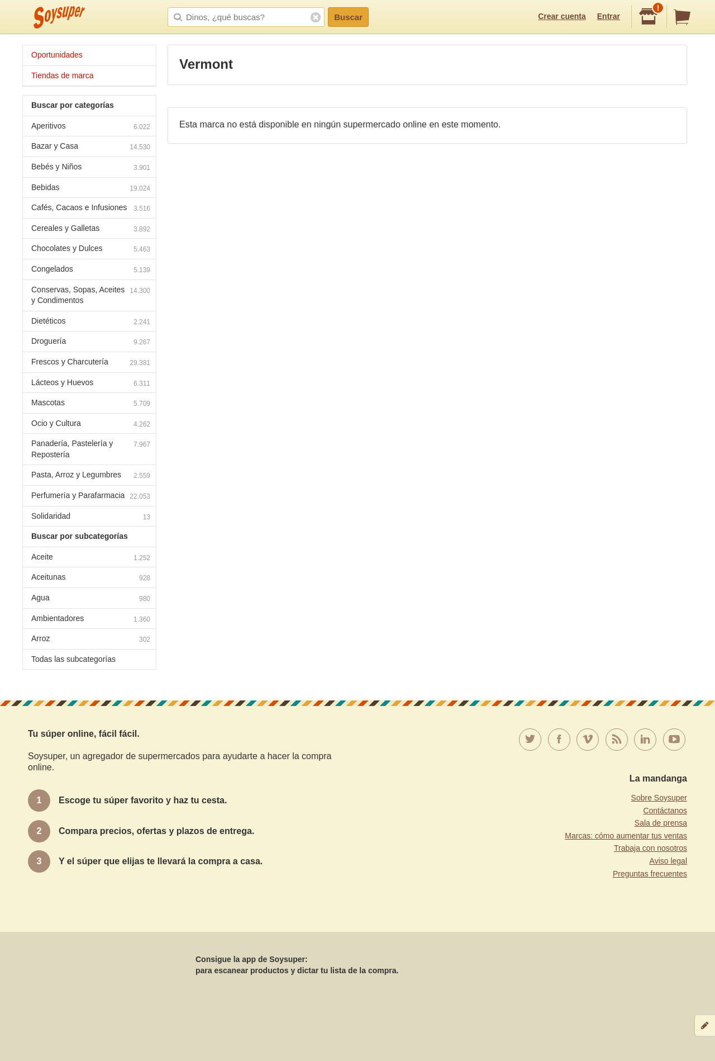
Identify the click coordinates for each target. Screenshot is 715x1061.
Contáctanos (665, 810)
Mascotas (90, 404)
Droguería (90, 342)
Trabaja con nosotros (650, 848)
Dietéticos (90, 322)
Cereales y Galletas (90, 229)
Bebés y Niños (90, 168)
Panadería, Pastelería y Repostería (90, 449)
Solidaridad (90, 517)
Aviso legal (668, 860)
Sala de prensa (661, 822)
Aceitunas (90, 578)
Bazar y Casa (90, 147)
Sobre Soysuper (659, 797)
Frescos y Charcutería (90, 363)
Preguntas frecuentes (650, 873)
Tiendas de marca (62, 75)
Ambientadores (90, 620)
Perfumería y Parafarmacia (90, 497)
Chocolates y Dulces (90, 249)
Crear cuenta (562, 16)
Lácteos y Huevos (90, 384)
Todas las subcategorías (73, 659)
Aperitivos (90, 127)
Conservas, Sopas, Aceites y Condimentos (90, 295)
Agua (90, 599)
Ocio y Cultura (90, 424)
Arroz (90, 640)
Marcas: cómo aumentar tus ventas (626, 835)
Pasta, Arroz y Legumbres (90, 476)
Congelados (90, 270)
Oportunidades (57, 54)
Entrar (608, 16)
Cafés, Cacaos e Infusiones (90, 209)
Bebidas (90, 189)
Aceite (90, 558)
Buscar (348, 17)
